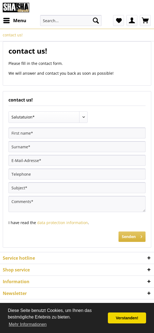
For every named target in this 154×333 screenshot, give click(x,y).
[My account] (131, 20)
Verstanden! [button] (127, 318)
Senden (132, 235)
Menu (14, 20)
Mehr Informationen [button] (28, 324)
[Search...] (71, 20)
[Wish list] (118, 20)
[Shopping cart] (145, 20)
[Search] (96, 20)
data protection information (62, 222)
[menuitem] (14, 20)
